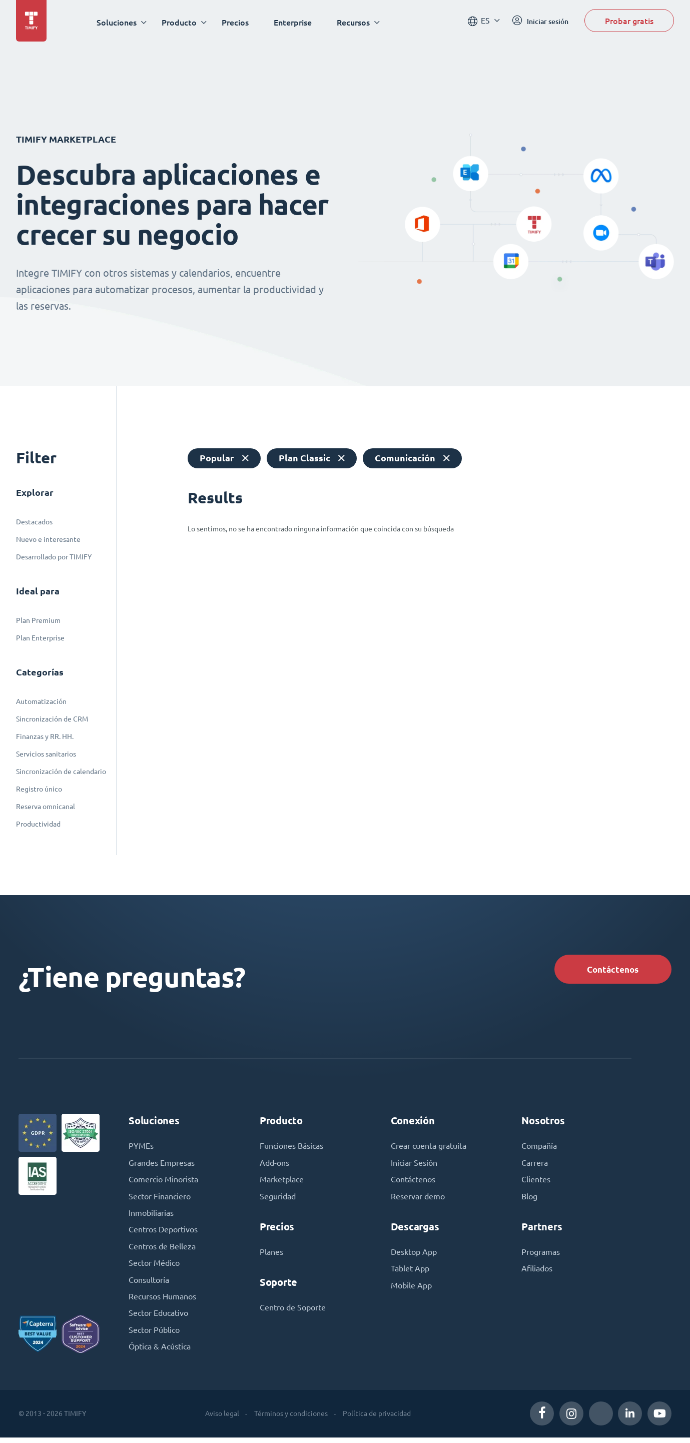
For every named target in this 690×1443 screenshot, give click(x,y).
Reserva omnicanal (45, 807)
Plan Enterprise (40, 638)
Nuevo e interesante (48, 539)
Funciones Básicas (291, 1148)
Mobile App (411, 1289)
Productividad (38, 824)
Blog (529, 1199)
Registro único (39, 789)
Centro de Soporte (293, 1311)
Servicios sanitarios (46, 754)
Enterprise (294, 22)
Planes (271, 1255)
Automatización (41, 701)
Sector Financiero (160, 1199)
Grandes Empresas (162, 1165)
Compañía (539, 1148)
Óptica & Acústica (160, 1352)
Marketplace (282, 1182)
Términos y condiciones (291, 1419)
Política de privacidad (377, 1419)
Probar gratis (629, 22)
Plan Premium (38, 620)
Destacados (34, 522)
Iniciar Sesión (414, 1165)
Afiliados (536, 1272)
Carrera (534, 1165)
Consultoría (149, 1284)
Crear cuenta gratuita (428, 1148)
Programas (540, 1255)
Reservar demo (418, 1199)
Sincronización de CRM (52, 719)
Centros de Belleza (162, 1250)
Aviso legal (222, 1419)
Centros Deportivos (163, 1233)
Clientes (535, 1182)
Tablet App (410, 1272)
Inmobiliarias (151, 1216)
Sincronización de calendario (61, 772)
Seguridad (278, 1199)
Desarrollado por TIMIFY (54, 557)
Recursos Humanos (162, 1301)
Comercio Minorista (163, 1182)
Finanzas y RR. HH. (45, 737)
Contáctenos (610, 969)
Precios (236, 22)
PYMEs (141, 1148)
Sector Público (154, 1335)
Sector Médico (154, 1267)
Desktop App (414, 1255)
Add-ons (274, 1165)
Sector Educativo (158, 1318)
